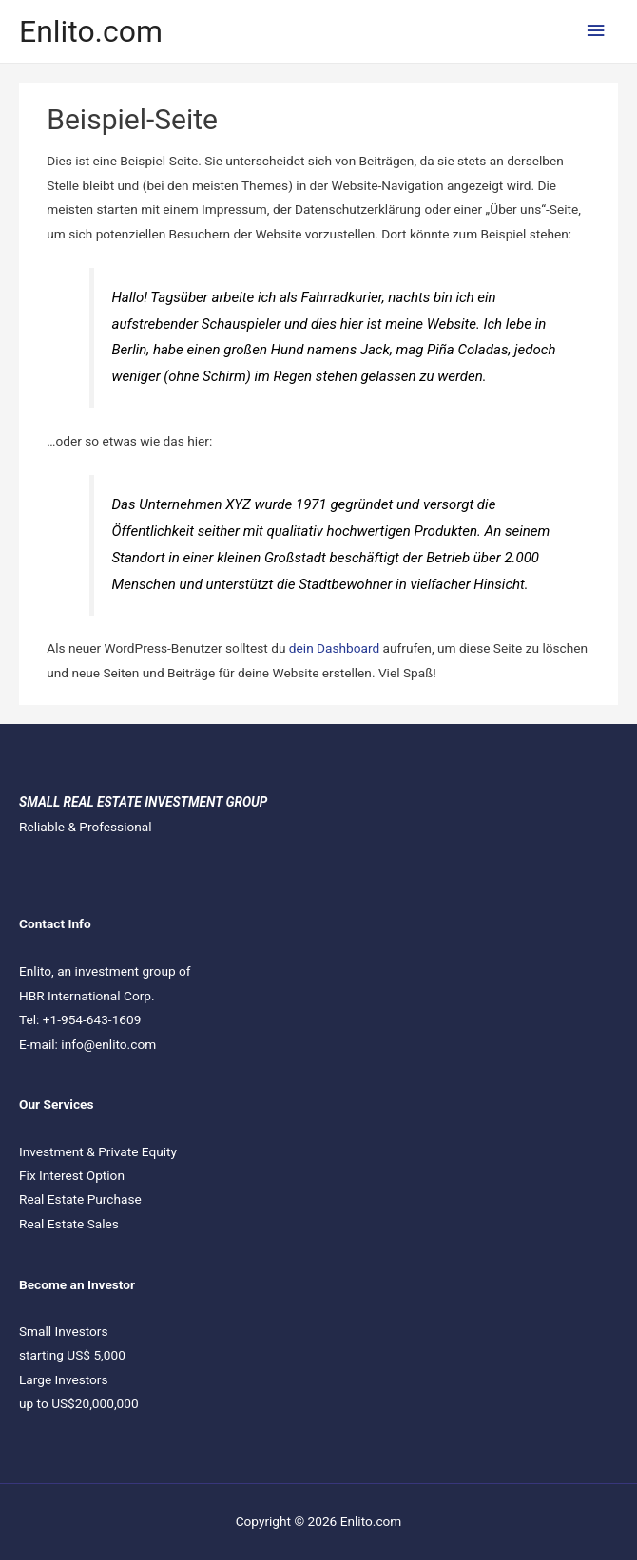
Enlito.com (91, 31)
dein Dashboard (334, 648)
